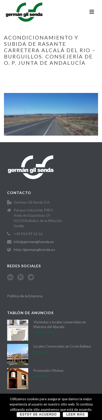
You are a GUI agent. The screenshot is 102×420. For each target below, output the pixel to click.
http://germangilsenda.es (34, 249)
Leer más (75, 414)
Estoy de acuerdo (38, 414)
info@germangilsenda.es (34, 241)
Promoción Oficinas (48, 370)
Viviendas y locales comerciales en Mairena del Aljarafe (59, 324)
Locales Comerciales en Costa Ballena (62, 346)
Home (25, 73)
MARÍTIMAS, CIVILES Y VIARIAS (56, 73)
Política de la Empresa (25, 296)
